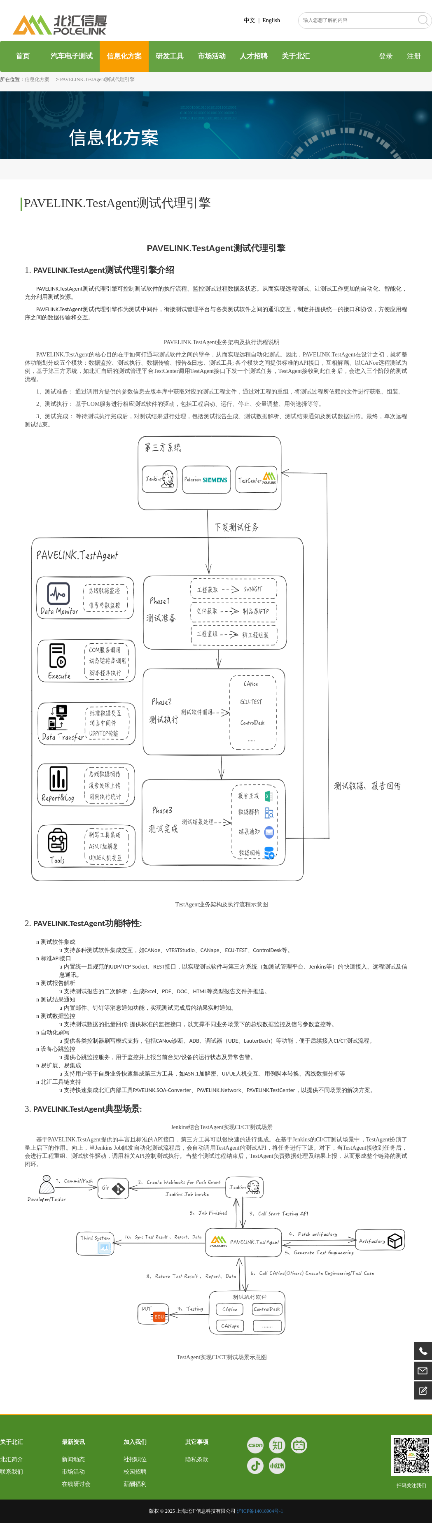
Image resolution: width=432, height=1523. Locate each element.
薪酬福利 (135, 1484)
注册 (414, 56)
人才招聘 (254, 56)
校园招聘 (135, 1472)
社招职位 (135, 1459)
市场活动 (212, 56)
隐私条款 (196, 1459)
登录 (386, 56)
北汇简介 (11, 1459)
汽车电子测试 (72, 56)
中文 (249, 20)
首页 (22, 56)
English (271, 20)
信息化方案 (124, 56)
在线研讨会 (76, 1484)
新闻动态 (73, 1459)
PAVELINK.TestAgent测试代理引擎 (97, 79)
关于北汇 (296, 56)
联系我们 (11, 1472)
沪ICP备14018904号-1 (260, 1511)
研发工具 (170, 56)
